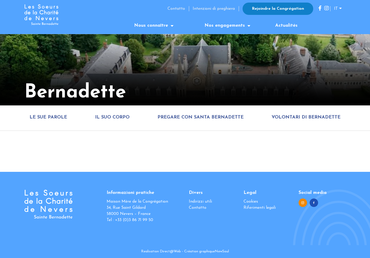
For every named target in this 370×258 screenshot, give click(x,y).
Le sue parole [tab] (48, 117)
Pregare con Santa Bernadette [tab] (201, 117)
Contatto (176, 9)
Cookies (251, 202)
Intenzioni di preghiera (214, 9)
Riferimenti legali (260, 208)
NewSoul (222, 251)
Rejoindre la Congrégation (278, 9)
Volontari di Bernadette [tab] (306, 117)
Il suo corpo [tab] (112, 117)
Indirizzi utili (200, 202)
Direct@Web (170, 251)
